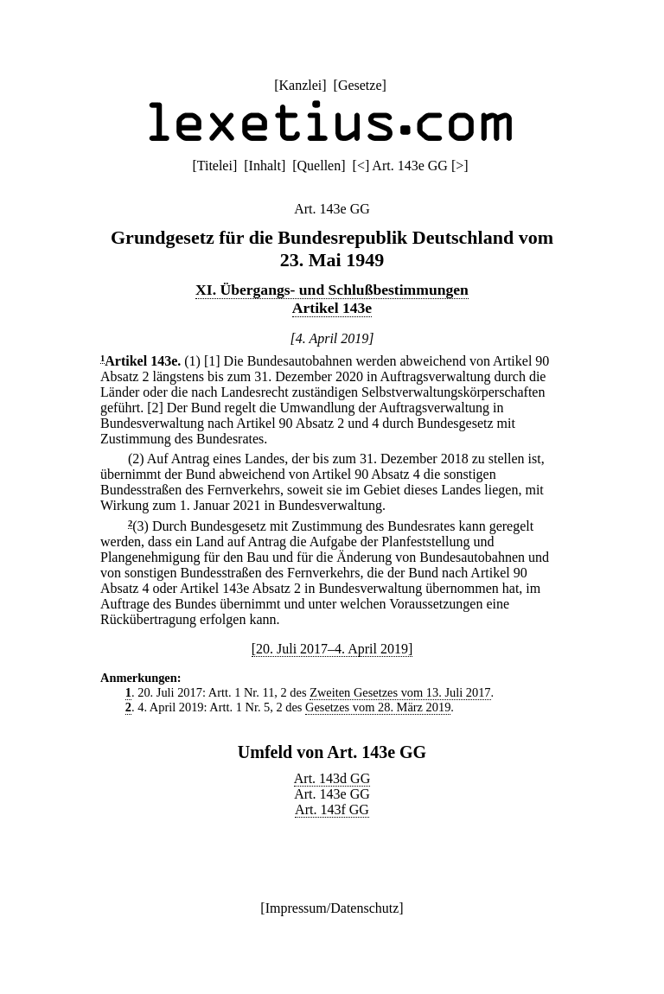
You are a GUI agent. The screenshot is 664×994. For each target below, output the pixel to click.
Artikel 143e (332, 307)
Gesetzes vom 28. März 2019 (377, 707)
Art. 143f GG (332, 809)
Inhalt (265, 165)
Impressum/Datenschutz (332, 908)
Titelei (215, 165)
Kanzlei (300, 85)
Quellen (319, 165)
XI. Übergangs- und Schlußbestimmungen (332, 289)
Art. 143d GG (332, 778)
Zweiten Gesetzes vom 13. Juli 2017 (400, 692)
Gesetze (360, 85)
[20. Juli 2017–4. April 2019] (332, 648)
